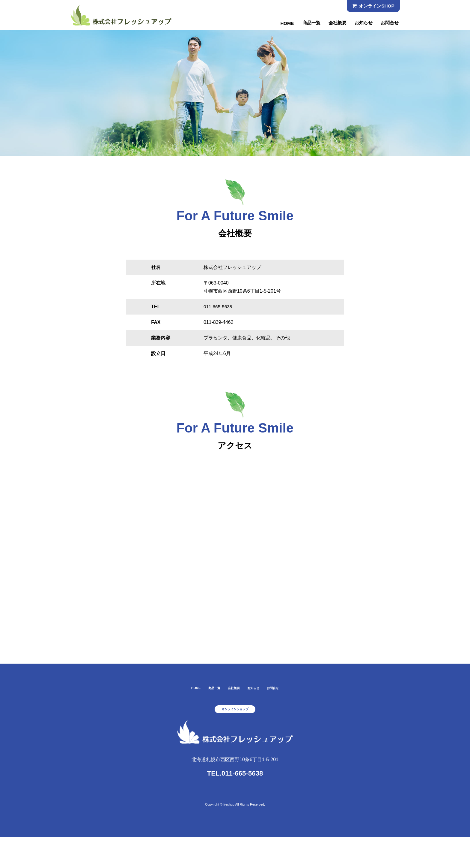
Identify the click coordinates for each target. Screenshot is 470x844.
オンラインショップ (235, 713)
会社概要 (335, 23)
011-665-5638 (219, 306)
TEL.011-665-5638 (235, 779)
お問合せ (389, 23)
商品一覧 (307, 23)
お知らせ (362, 23)
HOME (282, 23)
